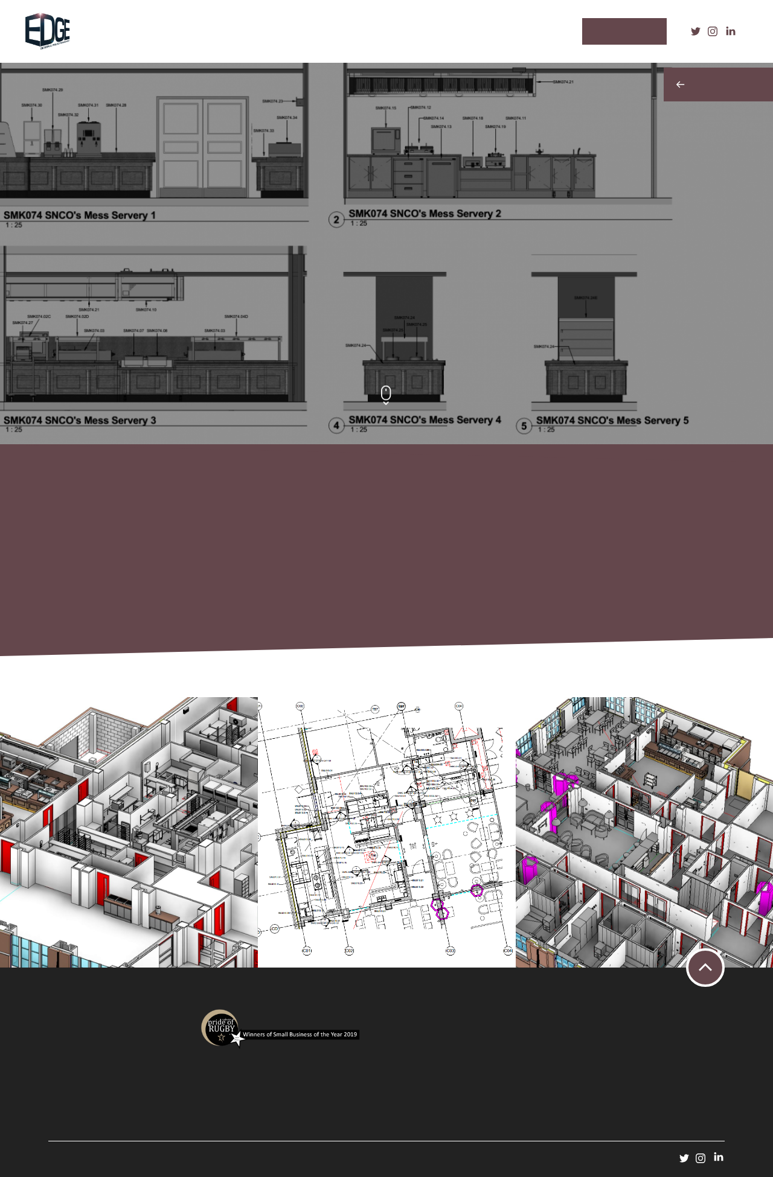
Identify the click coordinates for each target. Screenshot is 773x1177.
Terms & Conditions (77, 1072)
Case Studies (303, 31)
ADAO (177, 1157)
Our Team (366, 31)
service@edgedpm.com (489, 1100)
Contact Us (426, 31)
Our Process (236, 31)
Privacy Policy (68, 1061)
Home (130, 31)
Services (177, 31)
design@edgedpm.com (623, 1111)
